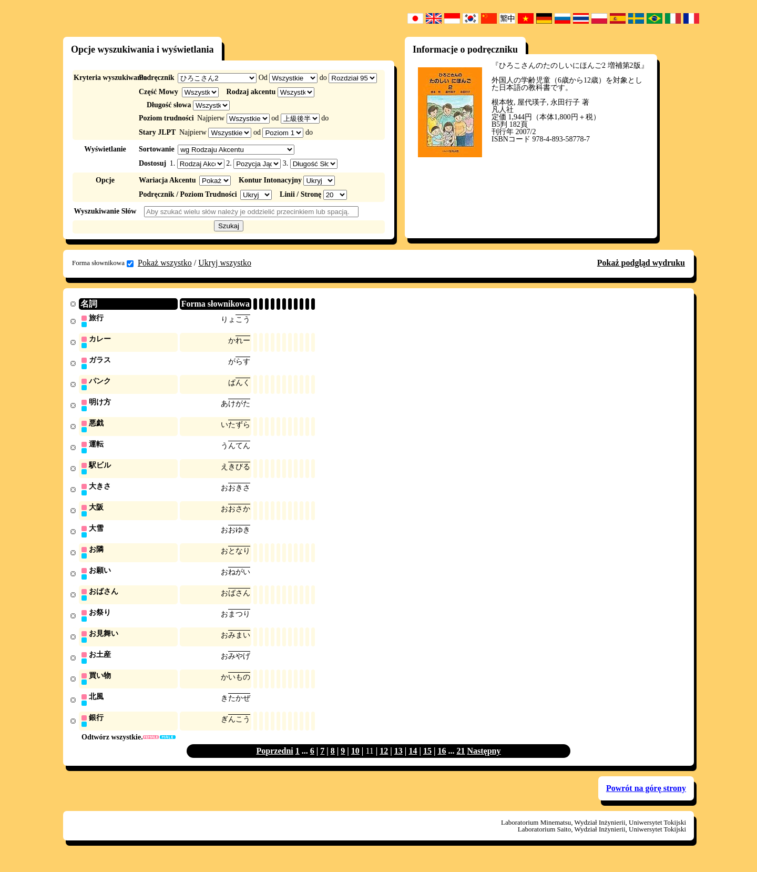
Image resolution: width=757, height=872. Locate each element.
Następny (483, 761)
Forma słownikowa (103, 263)
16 (441, 761)
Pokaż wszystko (165, 262)
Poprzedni (275, 761)
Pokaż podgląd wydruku (641, 262)
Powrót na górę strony (646, 798)
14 (412, 761)
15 (427, 761)
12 (384, 761)
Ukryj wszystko (224, 262)
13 (398, 761)
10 (355, 761)
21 (460, 761)
